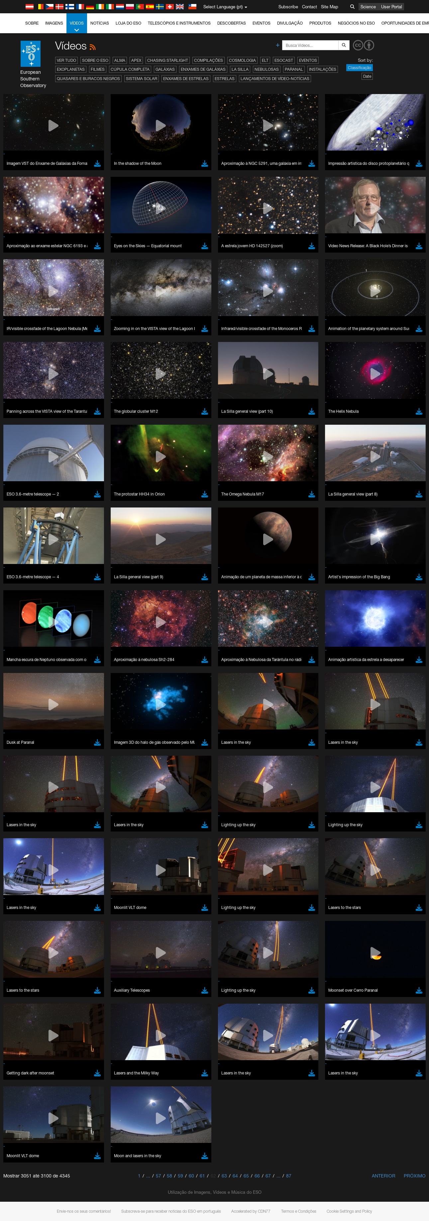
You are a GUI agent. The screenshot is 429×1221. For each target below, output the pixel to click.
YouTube (15, 718)
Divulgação (290, 23)
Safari (25, 852)
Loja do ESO (128, 23)
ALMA (119, 60)
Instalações (322, 69)
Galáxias (165, 69)
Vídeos (76, 27)
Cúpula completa (130, 69)
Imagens (54, 23)
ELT (265, 60)
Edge (25, 840)
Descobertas (231, 23)
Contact (309, 6)
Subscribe (288, 6)
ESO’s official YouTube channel (156, 718)
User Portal (391, 6)
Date (367, 76)
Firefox (26, 846)
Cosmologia (242, 60)
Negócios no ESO (356, 23)
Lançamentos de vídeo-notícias (275, 78)
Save (21, 950)
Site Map (329, 6)
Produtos (320, 23)
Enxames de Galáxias (203, 69)
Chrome (27, 834)
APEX (136, 60)
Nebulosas (267, 69)
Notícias (99, 23)
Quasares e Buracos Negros (88, 78)
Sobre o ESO (95, 60)
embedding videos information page (374, 724)
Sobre (32, 23)
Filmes (98, 69)
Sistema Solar (141, 78)
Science (368, 6)
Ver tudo (66, 60)
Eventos (261, 23)
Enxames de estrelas (186, 78)
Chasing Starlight (167, 60)
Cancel (53, 950)
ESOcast (283, 60)
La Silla (240, 69)
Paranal (294, 69)
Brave (25, 828)
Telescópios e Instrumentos (179, 23)
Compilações (208, 60)
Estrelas (225, 78)
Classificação (359, 67)
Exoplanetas (71, 69)
